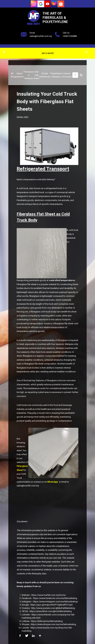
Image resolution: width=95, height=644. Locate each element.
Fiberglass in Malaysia (29, 75)
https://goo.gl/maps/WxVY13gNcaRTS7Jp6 (51, 604)
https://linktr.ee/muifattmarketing (47, 621)
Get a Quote (48, 53)
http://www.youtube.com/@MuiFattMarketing (53, 608)
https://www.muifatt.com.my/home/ (48, 595)
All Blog (13, 75)
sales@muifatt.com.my (41, 36)
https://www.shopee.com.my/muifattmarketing (53, 624)
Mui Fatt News (36, 75)
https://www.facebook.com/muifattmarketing (55, 598)
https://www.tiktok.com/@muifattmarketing (51, 611)
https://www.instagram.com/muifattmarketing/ (55, 601)
